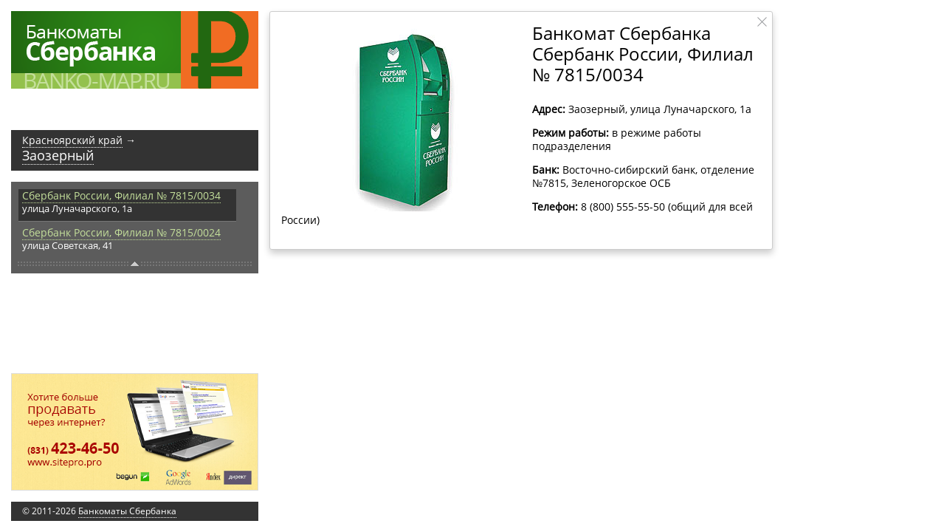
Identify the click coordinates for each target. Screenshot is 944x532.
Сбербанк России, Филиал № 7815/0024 (121, 232)
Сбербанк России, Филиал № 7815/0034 (121, 195)
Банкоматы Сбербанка (127, 511)
